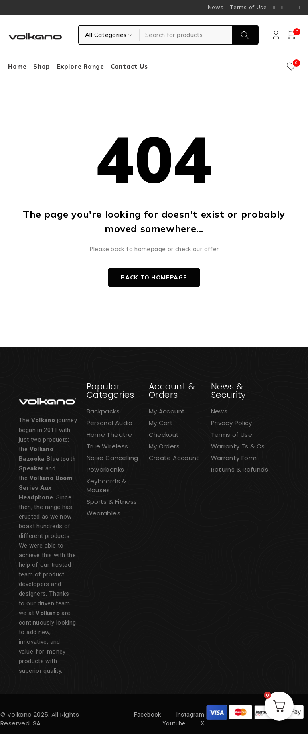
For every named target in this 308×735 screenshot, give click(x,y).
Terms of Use (248, 7)
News (216, 7)
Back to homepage (154, 277)
